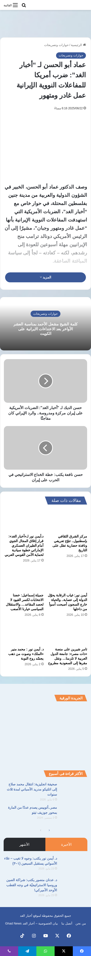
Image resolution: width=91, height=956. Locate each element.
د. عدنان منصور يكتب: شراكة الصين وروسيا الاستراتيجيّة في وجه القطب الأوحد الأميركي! (31, 885)
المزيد (45, 277)
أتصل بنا (66, 923)
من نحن (80, 923)
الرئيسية (78, 45)
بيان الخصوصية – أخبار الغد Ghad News (31, 923)
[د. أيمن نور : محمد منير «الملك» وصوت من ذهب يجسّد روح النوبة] (24, 633)
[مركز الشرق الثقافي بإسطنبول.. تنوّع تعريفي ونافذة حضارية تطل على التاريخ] (67, 520)
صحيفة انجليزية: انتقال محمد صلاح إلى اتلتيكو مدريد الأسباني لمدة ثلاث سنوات (32, 789)
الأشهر (24, 844)
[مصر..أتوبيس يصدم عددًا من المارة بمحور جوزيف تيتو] (74, 814)
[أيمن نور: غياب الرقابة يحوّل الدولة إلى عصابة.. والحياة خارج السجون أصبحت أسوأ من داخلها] (67, 579)
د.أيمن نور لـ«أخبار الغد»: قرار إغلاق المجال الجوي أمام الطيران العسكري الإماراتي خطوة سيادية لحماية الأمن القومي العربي (24, 545)
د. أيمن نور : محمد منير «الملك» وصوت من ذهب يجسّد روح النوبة (25, 653)
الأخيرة (66, 844)
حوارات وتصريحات (56, 45)
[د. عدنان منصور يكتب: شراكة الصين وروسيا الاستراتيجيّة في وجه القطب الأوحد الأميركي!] (74, 886)
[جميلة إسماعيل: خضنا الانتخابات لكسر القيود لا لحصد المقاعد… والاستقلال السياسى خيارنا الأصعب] (24, 579)
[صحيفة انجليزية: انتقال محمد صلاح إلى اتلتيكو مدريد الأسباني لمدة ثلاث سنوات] (74, 791)
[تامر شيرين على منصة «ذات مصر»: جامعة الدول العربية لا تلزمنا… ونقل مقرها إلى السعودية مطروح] (67, 633)
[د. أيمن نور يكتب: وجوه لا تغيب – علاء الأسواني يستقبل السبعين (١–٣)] (74, 865)
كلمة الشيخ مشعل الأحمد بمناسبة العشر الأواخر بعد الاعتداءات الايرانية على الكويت (45, 328)
